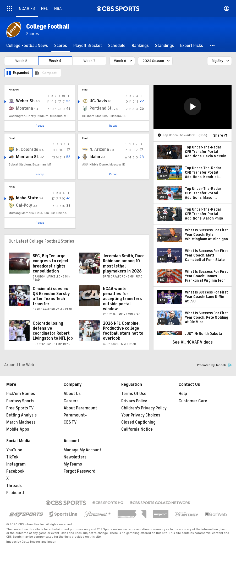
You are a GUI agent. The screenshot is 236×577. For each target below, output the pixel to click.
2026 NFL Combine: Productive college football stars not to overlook (123, 331)
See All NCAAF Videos (193, 342)
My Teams (73, 464)
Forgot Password (79, 471)
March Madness (21, 422)
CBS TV (70, 422)
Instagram (16, 464)
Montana (24, 108)
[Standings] (164, 45)
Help (183, 393)
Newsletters (75, 457)
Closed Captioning (138, 422)
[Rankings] (140, 45)
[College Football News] (27, 45)
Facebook (15, 471)
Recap (40, 125)
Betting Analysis (21, 415)
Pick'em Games (20, 393)
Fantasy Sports (20, 401)
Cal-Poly (24, 205)
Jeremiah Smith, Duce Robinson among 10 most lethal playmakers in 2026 (124, 263)
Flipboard (15, 492)
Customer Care (193, 401)
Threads (14, 485)
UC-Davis (98, 101)
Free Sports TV (20, 408)
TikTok (12, 457)
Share (218, 135)
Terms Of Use (133, 393)
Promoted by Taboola (214, 365)
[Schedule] (117, 45)
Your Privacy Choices (140, 415)
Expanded (21, 73)
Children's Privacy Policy (144, 408)
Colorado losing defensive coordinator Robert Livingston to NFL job (53, 331)
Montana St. (27, 157)
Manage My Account (82, 450)
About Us (72, 393)
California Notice (137, 429)
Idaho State (27, 198)
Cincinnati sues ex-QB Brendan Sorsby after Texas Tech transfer (51, 296)
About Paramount (80, 408)
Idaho (95, 157)
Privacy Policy (134, 401)
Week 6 (55, 60)
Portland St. (101, 108)
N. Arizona (99, 149)
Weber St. (25, 101)
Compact (49, 73)
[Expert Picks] (191, 45)
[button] (212, 45)
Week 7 (89, 60)
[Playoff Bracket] (87, 45)
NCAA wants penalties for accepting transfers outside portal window (122, 299)
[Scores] (60, 45)
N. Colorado (27, 149)
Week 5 (21, 60)
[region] (192, 107)
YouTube (14, 450)
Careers (71, 401)
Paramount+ (75, 415)
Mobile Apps (17, 429)
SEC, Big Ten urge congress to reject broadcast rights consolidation (51, 263)
